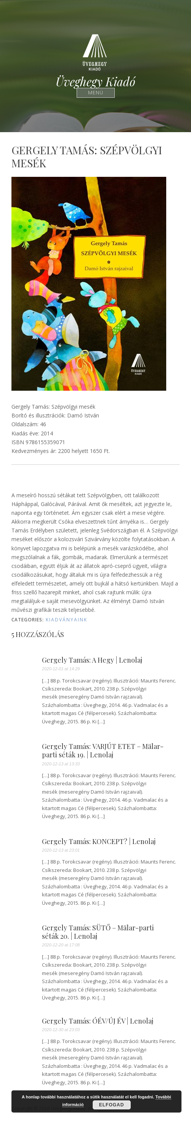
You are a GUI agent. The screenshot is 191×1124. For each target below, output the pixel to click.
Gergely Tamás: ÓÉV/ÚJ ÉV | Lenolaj (97, 1021)
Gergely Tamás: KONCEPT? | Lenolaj (99, 842)
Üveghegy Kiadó (95, 81)
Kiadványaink (66, 619)
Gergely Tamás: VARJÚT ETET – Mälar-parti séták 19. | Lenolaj (103, 750)
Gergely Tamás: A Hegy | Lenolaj (92, 660)
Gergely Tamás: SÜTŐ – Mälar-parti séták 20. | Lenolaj (98, 932)
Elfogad (111, 1105)
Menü (95, 92)
